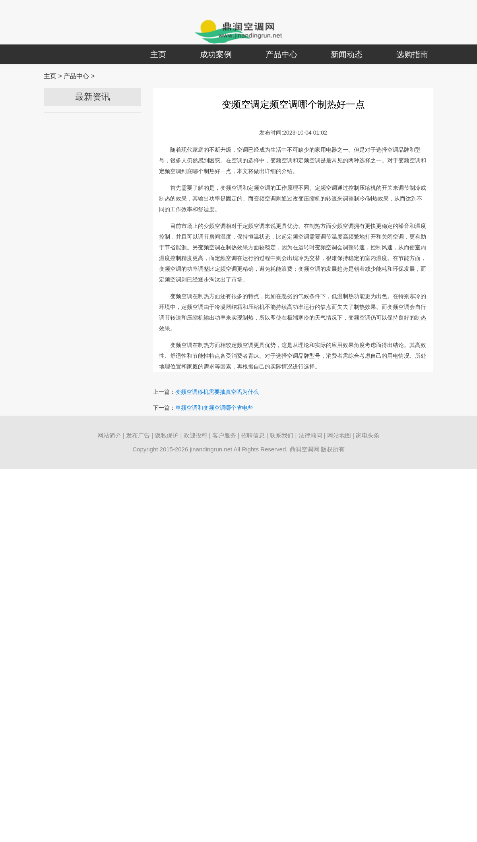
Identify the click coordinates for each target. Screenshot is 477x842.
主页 (158, 54)
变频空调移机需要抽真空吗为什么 (217, 392)
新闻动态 (347, 54)
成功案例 (216, 54)
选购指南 (412, 54)
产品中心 (281, 54)
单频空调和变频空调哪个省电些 (214, 408)
